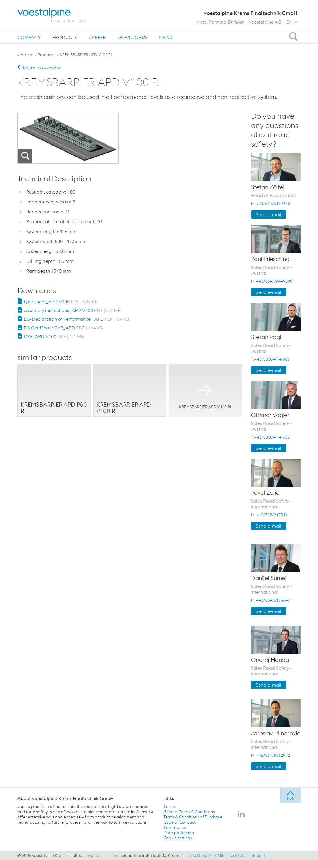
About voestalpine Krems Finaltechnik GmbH (65, 798)
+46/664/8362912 (273, 755)
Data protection (179, 832)
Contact (238, 855)
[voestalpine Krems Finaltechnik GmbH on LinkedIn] (241, 814)
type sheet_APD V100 (61, 301)
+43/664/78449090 (274, 281)
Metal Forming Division (220, 22)
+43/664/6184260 (273, 203)
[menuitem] (29, 37)
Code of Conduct (180, 822)
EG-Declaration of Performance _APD (76, 319)
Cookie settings (178, 838)
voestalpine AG (265, 22)
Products (64, 37)
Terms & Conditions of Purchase (193, 817)
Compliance (175, 827)
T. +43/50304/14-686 (205, 855)
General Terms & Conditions (189, 811)
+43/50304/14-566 (272, 359)
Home (26, 54)
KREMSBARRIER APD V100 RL (86, 54)
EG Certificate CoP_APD (63, 328)
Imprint (258, 855)
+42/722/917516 (272, 514)
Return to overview (39, 67)
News (165, 37)
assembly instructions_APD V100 (72, 310)
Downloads (132, 37)
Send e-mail (268, 214)
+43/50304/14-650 (272, 437)
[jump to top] (290, 795)
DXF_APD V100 (54, 336)
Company (29, 37)
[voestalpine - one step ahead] (52, 15)
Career (97, 37)
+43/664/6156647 (273, 600)
